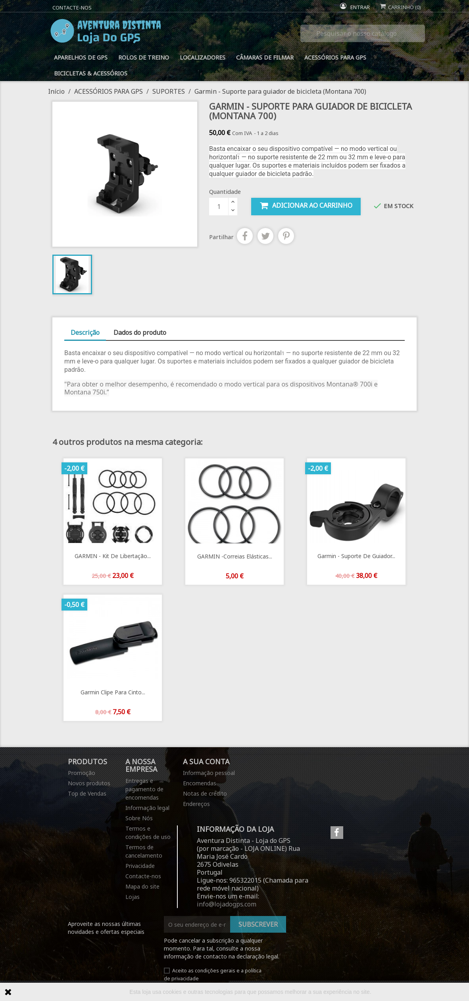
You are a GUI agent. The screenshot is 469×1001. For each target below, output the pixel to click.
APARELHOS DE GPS (81, 57)
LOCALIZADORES (202, 57)
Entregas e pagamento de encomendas (144, 789)
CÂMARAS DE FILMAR (265, 57)
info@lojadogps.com (226, 904)
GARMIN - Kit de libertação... (113, 556)
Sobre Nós (139, 818)
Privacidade (140, 866)
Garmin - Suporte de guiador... (356, 556)
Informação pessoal (209, 773)
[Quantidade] (218, 206)
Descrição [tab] (85, 332)
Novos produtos (89, 783)
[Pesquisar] (362, 33)
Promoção (81, 773)
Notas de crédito (205, 793)
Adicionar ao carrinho (305, 205)
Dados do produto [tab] (139, 332)
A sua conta (206, 761)
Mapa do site (142, 886)
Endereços (196, 804)
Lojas (132, 897)
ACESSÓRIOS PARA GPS (335, 57)
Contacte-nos (72, 7)
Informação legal (147, 808)
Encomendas (199, 783)
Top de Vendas (87, 793)
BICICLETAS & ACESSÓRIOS (90, 73)
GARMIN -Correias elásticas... (234, 556)
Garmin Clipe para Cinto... (113, 692)
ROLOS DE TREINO (143, 57)
